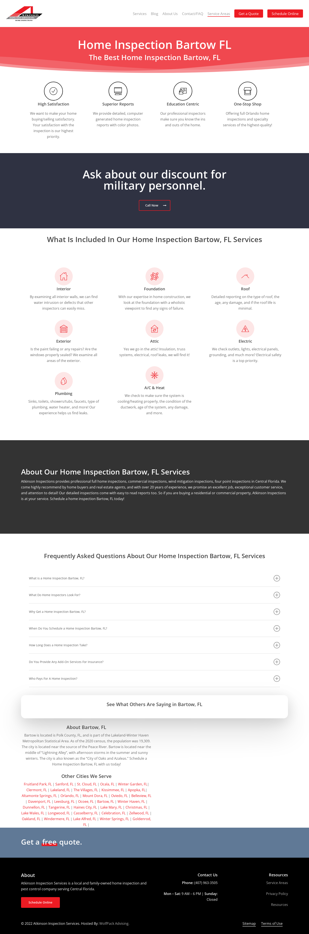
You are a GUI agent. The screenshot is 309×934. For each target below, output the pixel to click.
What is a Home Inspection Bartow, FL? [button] (154, 578)
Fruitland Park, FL (38, 784)
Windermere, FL (57, 818)
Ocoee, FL (86, 801)
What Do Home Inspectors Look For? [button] (154, 595)
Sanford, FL (64, 784)
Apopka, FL (136, 790)
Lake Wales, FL (32, 813)
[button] (154, 205)
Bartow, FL (105, 801)
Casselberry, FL (86, 813)
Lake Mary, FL (111, 807)
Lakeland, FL (60, 790)
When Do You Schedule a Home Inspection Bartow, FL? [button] (154, 628)
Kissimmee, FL (112, 790)
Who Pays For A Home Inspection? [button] (154, 678)
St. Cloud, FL (87, 784)
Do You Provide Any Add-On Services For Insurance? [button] (154, 662)
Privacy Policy (277, 893)
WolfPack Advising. (114, 923)
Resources (279, 904)
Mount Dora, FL (95, 795)
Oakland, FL (31, 818)
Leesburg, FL (64, 801)
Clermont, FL (36, 790)
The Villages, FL (86, 790)
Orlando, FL (70, 795)
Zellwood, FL (139, 813)
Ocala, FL (107, 784)
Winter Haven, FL (131, 801)
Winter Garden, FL (132, 784)
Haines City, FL (85, 807)
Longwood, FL (59, 813)
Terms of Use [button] (272, 923)
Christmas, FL (136, 807)
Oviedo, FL (119, 795)
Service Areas (277, 882)
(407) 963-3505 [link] (206, 882)
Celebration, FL (113, 813)
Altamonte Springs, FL (39, 795)
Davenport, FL (39, 801)
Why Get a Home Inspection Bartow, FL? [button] (154, 612)
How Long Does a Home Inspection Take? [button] (154, 645)
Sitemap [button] (249, 923)
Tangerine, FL (59, 807)
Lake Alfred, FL (84, 818)
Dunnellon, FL (34, 807)
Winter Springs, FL (114, 818)
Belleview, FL (141, 795)
